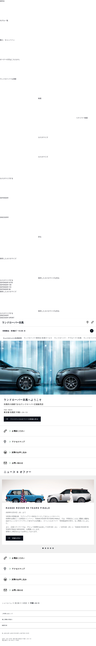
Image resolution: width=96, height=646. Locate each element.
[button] (23, 20)
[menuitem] (12, 338)
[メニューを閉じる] (19, 167)
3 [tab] (48, 548)
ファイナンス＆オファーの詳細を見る (25, 419)
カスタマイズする (6, 178)
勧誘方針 (4, 625)
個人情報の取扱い (7, 619)
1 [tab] (43, 548)
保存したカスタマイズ (8, 258)
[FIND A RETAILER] (44, 118)
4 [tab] (50, 548)
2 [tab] (45, 548)
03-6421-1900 (14, 640)
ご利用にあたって (7, 613)
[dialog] (48, 238)
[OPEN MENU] (2, 1)
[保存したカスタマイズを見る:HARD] (29, 278)
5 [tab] (53, 548)
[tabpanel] (48, 511)
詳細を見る (17, 538)
